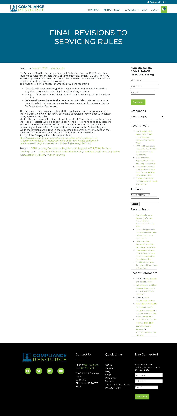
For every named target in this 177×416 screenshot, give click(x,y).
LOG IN (162, 2)
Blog (145, 10)
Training (93, 10)
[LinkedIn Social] (50, 371)
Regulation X (69, 148)
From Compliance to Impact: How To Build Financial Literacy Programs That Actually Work (145, 137)
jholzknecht (57, 68)
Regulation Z (85, 148)
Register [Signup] (152, 2)
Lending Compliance (49, 148)
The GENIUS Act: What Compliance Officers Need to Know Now (146, 181)
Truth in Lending (55, 155)
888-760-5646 (91, 364)
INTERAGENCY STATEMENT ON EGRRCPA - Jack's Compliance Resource (146, 307)
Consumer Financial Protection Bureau (60, 151)
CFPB (34, 148)
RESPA (97, 148)
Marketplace (111, 10)
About (155, 10)
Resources (129, 10)
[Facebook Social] (28, 371)
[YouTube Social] (60, 371)
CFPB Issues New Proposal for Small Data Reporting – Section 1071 (145, 161)
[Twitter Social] (39, 371)
